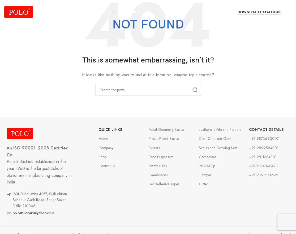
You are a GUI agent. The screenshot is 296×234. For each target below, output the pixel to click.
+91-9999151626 (263, 175)
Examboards (158, 175)
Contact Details (266, 129)
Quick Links (110, 129)
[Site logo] (18, 12)
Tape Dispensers (161, 157)
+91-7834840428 (263, 166)
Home (103, 138)
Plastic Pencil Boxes (164, 138)
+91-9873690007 (264, 138)
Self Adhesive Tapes (164, 184)
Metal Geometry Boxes (166, 129)
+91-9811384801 (263, 157)
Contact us (106, 166)
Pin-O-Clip (207, 166)
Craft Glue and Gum (215, 138)
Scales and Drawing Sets (218, 148)
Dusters (154, 148)
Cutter (203, 184)
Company (105, 148)
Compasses (207, 157)
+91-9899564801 (263, 148)
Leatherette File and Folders (220, 129)
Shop (102, 157)
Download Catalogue (259, 12)
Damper (205, 175)
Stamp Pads (158, 166)
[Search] (289, 12)
